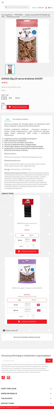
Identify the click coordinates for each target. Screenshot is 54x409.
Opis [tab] (7, 119)
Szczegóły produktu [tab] (20, 119)
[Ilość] (3, 107)
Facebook (3, 377)
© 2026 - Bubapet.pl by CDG (9, 407)
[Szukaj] (17, 7)
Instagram (8, 377)
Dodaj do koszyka (18, 107)
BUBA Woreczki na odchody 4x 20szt (27, 224)
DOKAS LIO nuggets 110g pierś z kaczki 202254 (27, 288)
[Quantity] (27, 246)
